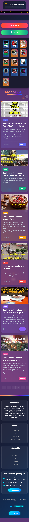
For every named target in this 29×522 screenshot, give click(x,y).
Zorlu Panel (15, 436)
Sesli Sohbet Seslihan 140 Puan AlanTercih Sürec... (14, 124)
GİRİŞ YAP (14, 25)
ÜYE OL (14, 32)
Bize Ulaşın (14, 490)
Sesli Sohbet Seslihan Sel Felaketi (14, 267)
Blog (15, 433)
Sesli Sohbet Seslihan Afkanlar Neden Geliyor (14, 174)
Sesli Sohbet (15, 456)
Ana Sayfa (16, 430)
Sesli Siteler (15, 459)
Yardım (16, 462)
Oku (22, 144)
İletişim (16, 465)
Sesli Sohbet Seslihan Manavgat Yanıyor (12, 358)
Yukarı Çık (14, 513)
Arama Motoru (15, 439)
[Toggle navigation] (4, 17)
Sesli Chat (16, 453)
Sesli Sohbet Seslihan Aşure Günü (12, 218)
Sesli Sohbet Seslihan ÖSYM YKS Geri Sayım (13, 311)
